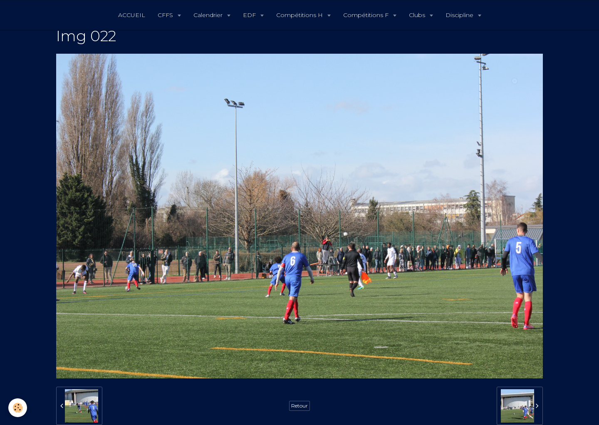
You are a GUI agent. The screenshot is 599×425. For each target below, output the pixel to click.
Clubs (418, 15)
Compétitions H (300, 15)
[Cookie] (17, 407)
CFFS (166, 15)
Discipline (460, 15)
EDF (250, 15)
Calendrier (208, 15)
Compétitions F (366, 15)
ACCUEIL (131, 15)
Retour (299, 406)
